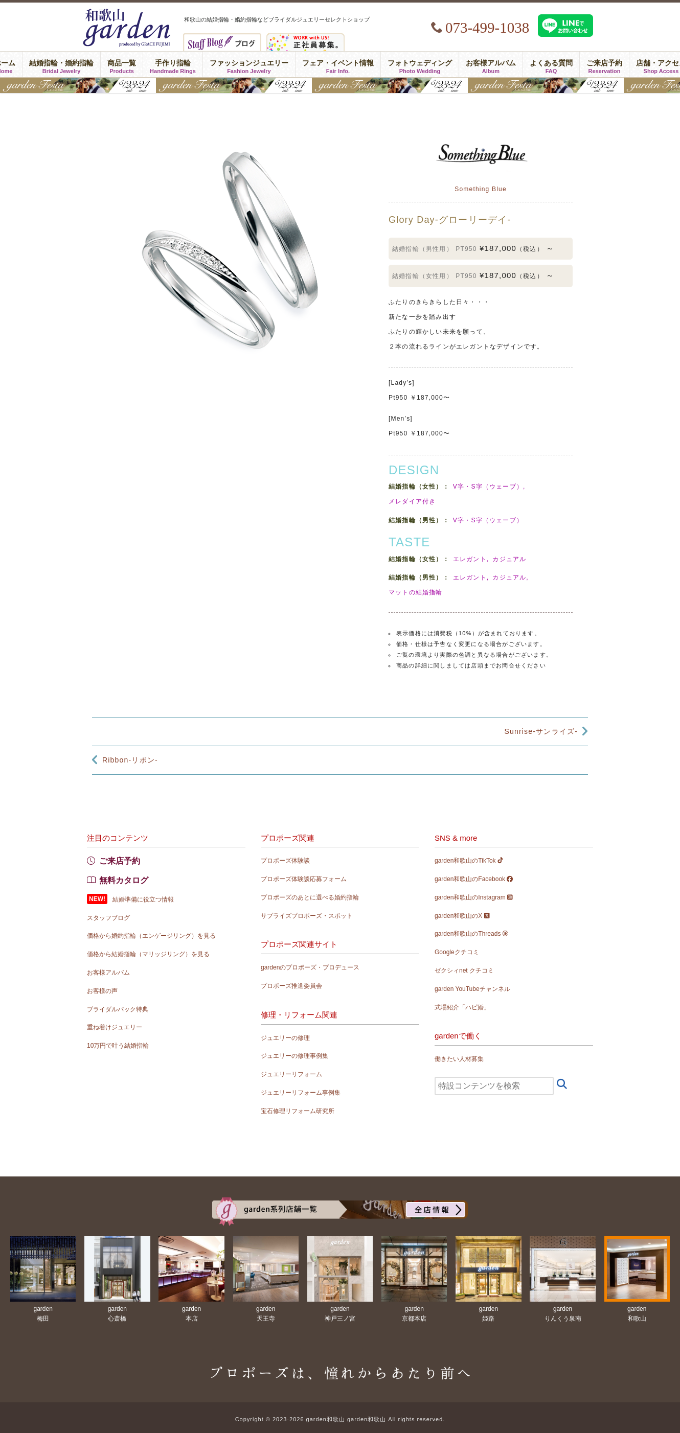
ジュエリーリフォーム (291, 1074)
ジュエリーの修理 (285, 1038)
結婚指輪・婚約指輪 (61, 64)
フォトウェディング (420, 64)
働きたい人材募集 (459, 1058)
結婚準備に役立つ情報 (143, 899)
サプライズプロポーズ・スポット (307, 915)
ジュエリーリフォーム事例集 (301, 1092)
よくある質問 (551, 64)
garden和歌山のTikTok (469, 860)
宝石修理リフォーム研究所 (297, 1111)
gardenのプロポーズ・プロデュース (310, 967)
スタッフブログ (108, 917)
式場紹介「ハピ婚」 (462, 1007)
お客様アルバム (491, 64)
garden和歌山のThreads (471, 933)
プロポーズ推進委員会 (291, 985)
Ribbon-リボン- (130, 760)
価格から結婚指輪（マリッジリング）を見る (148, 954)
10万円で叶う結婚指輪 (118, 1045)
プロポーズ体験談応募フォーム (304, 879)
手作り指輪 (173, 64)
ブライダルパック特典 (117, 1009)
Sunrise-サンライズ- (541, 731)
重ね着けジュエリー (114, 1027)
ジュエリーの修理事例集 (294, 1055)
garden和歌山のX (462, 915)
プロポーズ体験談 (285, 860)
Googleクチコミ (457, 952)
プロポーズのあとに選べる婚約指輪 (310, 897)
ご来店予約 (604, 64)
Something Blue (481, 189)
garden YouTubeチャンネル (472, 988)
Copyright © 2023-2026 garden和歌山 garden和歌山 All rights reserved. (340, 1419)
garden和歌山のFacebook (474, 879)
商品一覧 (121, 64)
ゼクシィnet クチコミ (464, 970)
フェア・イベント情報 (338, 64)
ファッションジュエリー (249, 64)
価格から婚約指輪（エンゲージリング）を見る (151, 935)
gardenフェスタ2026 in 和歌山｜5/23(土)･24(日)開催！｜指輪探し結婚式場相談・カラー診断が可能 (340, 85)
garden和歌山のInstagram (474, 897)
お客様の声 (102, 991)
